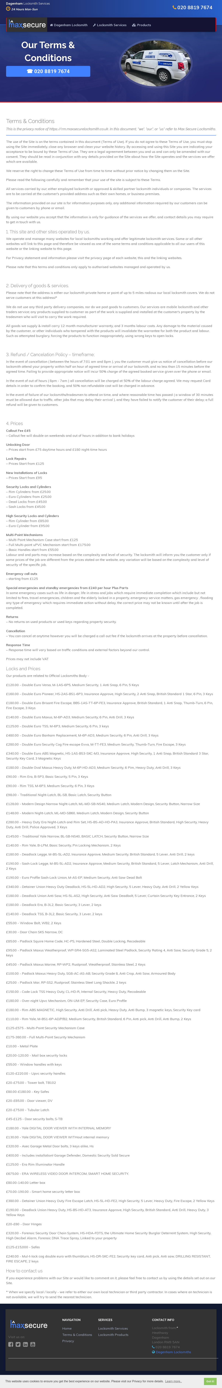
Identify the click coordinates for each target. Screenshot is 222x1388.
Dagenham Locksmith (69, 25)
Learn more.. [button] (173, 1381)
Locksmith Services (110, 25)
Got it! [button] (210, 1381)
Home (67, 1329)
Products (141, 25)
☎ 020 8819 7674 (48, 72)
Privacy (68, 1341)
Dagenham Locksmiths (173, 1352)
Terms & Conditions (77, 1335)
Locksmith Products (113, 1335)
